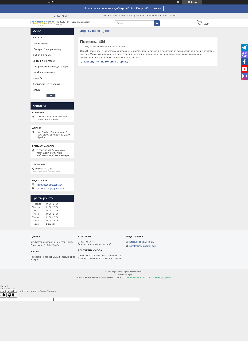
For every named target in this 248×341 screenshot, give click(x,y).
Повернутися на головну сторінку (105, 61)
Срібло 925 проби (42, 55)
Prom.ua (139, 272)
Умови (157, 8)
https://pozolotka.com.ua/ (49, 184)
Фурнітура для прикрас (45, 72)
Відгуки (36, 90)
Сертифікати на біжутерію (46, 84)
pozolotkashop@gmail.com (50, 188)
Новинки (37, 37)
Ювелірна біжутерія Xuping (47, 49)
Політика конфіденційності (160, 277)
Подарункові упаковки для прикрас (51, 66)
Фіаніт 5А (38, 78)
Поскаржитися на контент (135, 277)
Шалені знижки (40, 43)
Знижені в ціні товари (44, 61)
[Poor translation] (12, 295)
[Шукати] (157, 23)
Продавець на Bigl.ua (124, 274)
